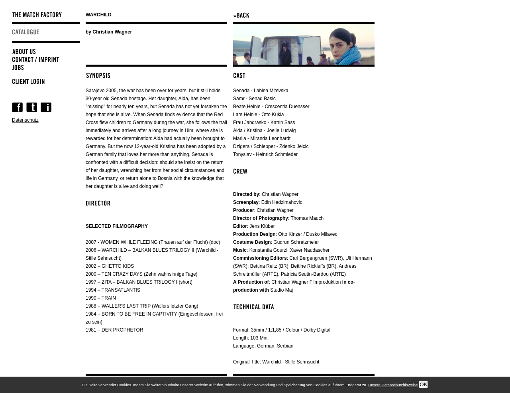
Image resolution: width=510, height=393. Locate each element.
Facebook (17, 107)
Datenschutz (25, 120)
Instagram (46, 107)
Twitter (31, 107)
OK (423, 384)
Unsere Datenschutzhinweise (393, 385)
